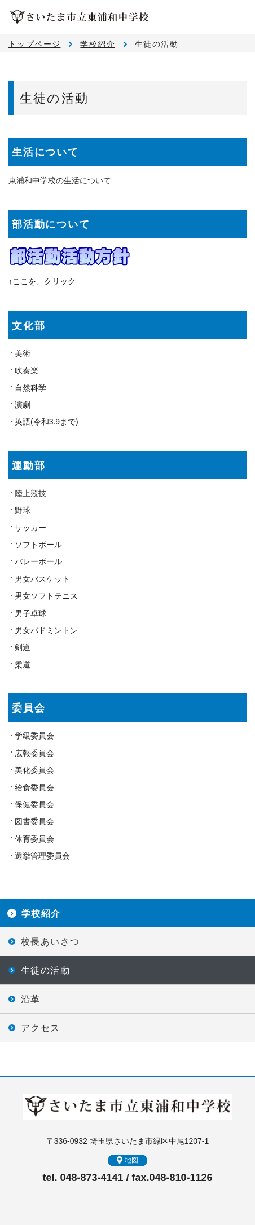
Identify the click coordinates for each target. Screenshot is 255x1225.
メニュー (238, 17)
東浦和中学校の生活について (59, 180)
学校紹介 (97, 43)
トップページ (34, 43)
